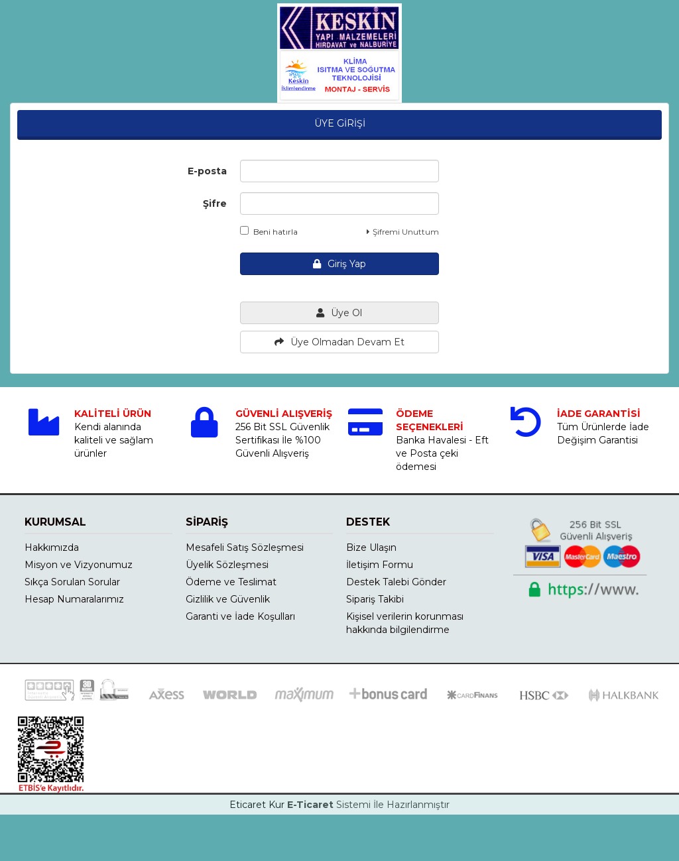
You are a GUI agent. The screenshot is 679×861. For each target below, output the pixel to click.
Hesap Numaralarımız (74, 599)
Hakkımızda (52, 547)
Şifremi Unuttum (403, 232)
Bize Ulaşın (371, 547)
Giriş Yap (339, 264)
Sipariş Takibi (375, 599)
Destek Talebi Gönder (396, 582)
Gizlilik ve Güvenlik (228, 599)
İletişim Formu (379, 565)
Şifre (215, 203)
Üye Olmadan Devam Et (339, 342)
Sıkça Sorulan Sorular (72, 582)
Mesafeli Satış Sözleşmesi (245, 547)
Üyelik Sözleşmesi (227, 565)
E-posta (207, 171)
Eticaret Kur (256, 805)
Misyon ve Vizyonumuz (79, 565)
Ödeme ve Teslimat (231, 582)
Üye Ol (339, 313)
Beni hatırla (269, 231)
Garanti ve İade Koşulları (240, 616)
